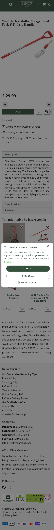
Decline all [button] (28, 276)
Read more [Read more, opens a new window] (9, 261)
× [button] (48, 246)
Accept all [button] (28, 268)
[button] (27, 282)
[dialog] (27, 265)
